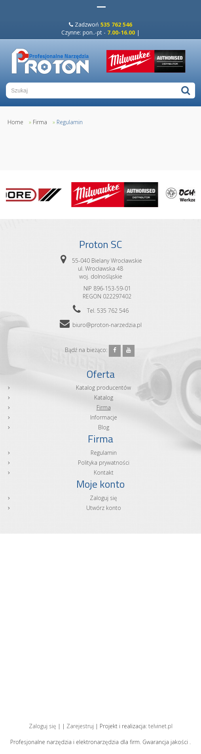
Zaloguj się (103, 498)
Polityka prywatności (103, 462)
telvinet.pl (160, 726)
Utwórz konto (103, 508)
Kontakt (104, 472)
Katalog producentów (103, 387)
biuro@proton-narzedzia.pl (107, 325)
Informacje (103, 417)
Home (15, 122)
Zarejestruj (80, 726)
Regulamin (70, 122)
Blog (103, 427)
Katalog (103, 397)
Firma (40, 122)
